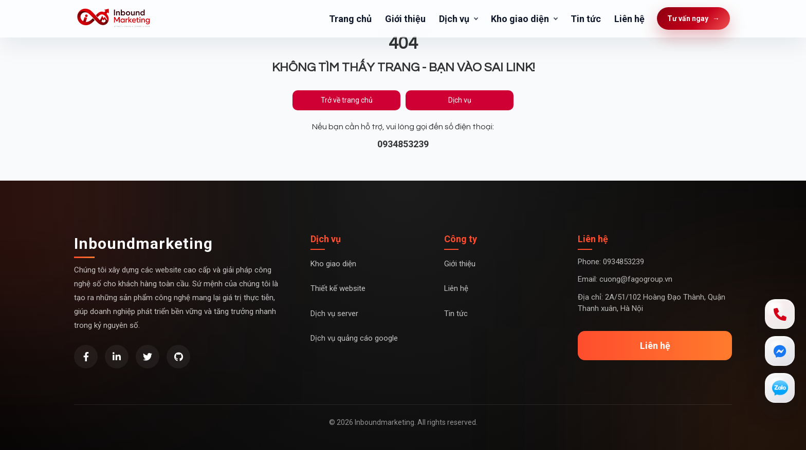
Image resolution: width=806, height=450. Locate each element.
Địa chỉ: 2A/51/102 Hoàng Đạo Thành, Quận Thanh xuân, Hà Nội (651, 303)
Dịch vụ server (334, 313)
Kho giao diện (520, 18)
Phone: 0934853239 (611, 261)
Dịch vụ (454, 18)
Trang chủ (350, 18)
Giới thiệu (405, 18)
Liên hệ (629, 18)
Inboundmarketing (143, 243)
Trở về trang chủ (347, 100)
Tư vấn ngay (693, 18)
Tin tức (586, 18)
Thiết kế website (337, 288)
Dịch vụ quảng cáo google (354, 338)
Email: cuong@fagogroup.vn (625, 279)
